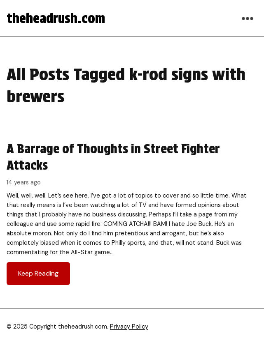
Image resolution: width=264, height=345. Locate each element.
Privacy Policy (129, 326)
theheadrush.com (56, 18)
